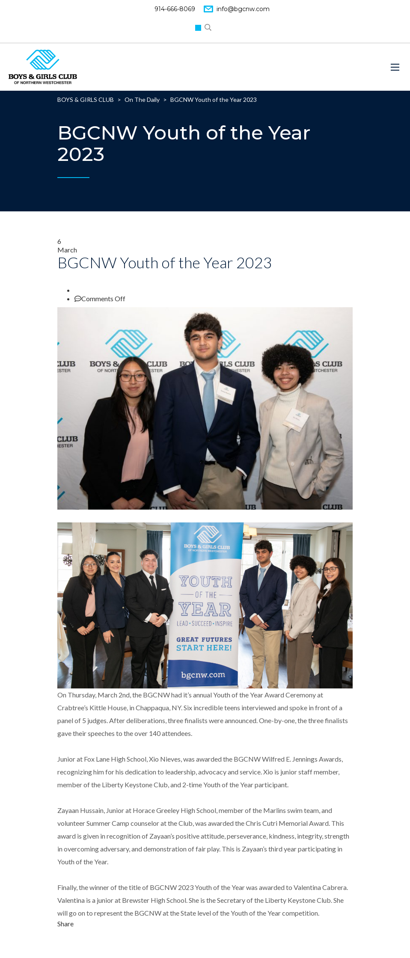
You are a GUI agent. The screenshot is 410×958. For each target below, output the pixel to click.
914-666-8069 (174, 9)
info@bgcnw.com (243, 9)
